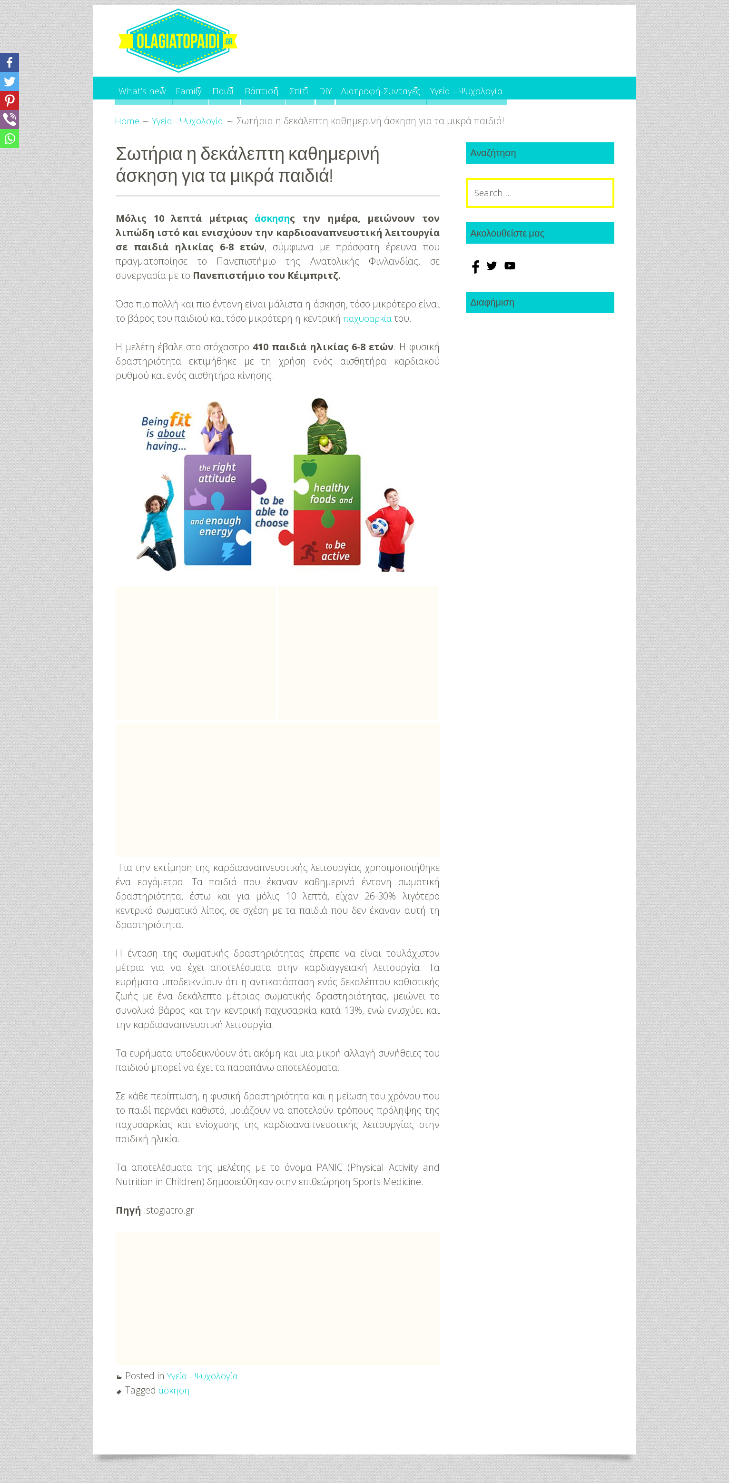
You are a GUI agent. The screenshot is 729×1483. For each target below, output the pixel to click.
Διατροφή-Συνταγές (448, 87)
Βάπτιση (298, 87)
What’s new (144, 87)
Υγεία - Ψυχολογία (205, 1375)
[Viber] (9, 119)
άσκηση (272, 218)
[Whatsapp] (9, 138)
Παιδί (249, 87)
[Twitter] (9, 81)
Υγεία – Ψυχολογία (551, 87)
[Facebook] (9, 62)
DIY (385, 87)
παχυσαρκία (369, 318)
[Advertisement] (196, 653)
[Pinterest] (9, 100)
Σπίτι (347, 87)
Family (203, 87)
